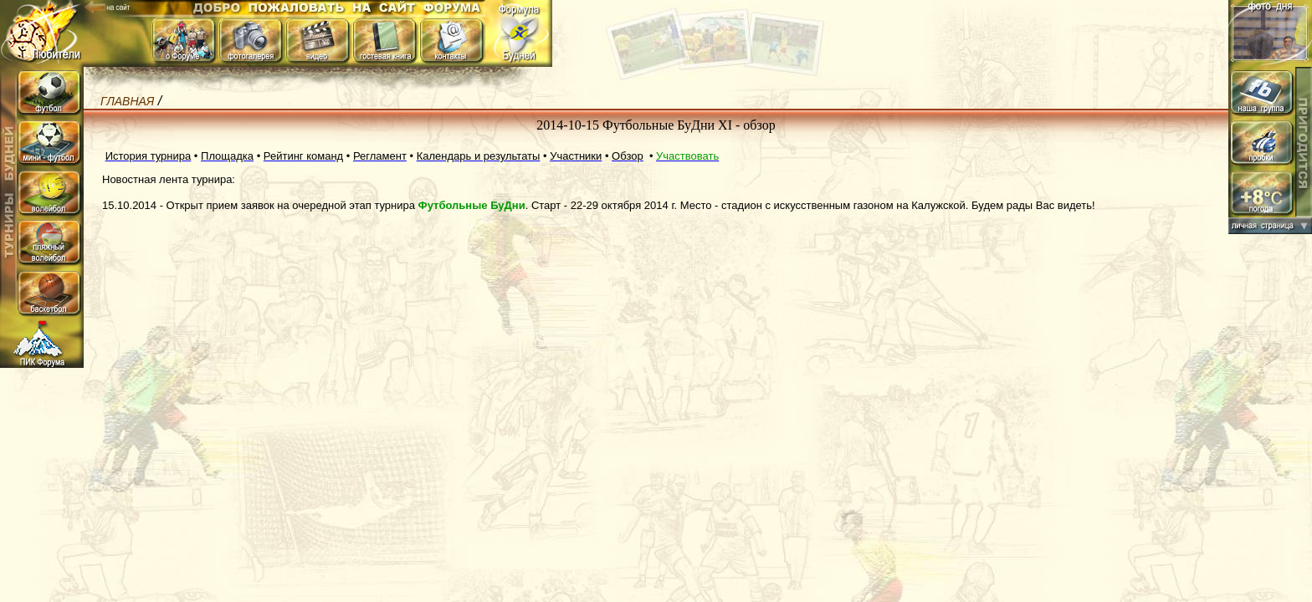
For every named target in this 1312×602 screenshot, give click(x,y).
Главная (127, 101)
